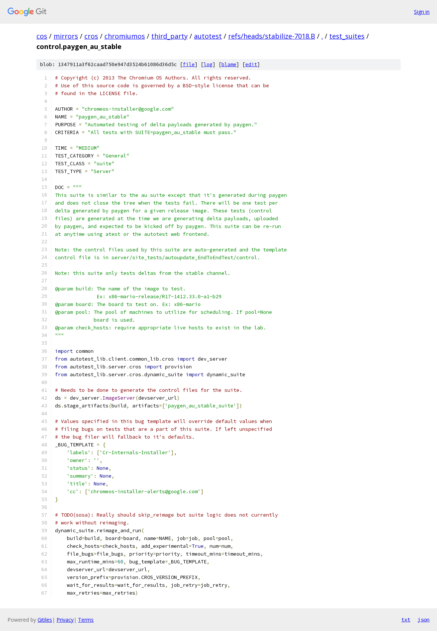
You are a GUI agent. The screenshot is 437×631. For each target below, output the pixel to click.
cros (91, 36)
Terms (86, 619)
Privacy (65, 619)
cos (41, 36)
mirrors (66, 36)
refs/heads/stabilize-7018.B (271, 36)
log (208, 64)
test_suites (347, 36)
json (424, 619)
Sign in (422, 11)
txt (405, 619)
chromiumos (124, 36)
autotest (208, 36)
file (189, 64)
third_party (169, 36)
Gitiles (45, 619)
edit (251, 64)
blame (228, 64)
